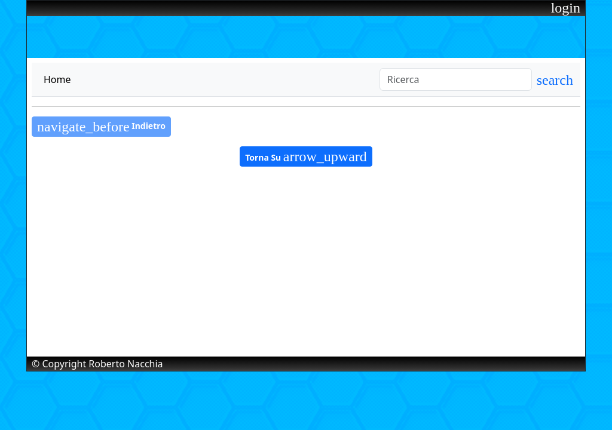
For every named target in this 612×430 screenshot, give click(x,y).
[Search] (456, 79)
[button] (555, 82)
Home (57, 79)
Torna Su (306, 156)
